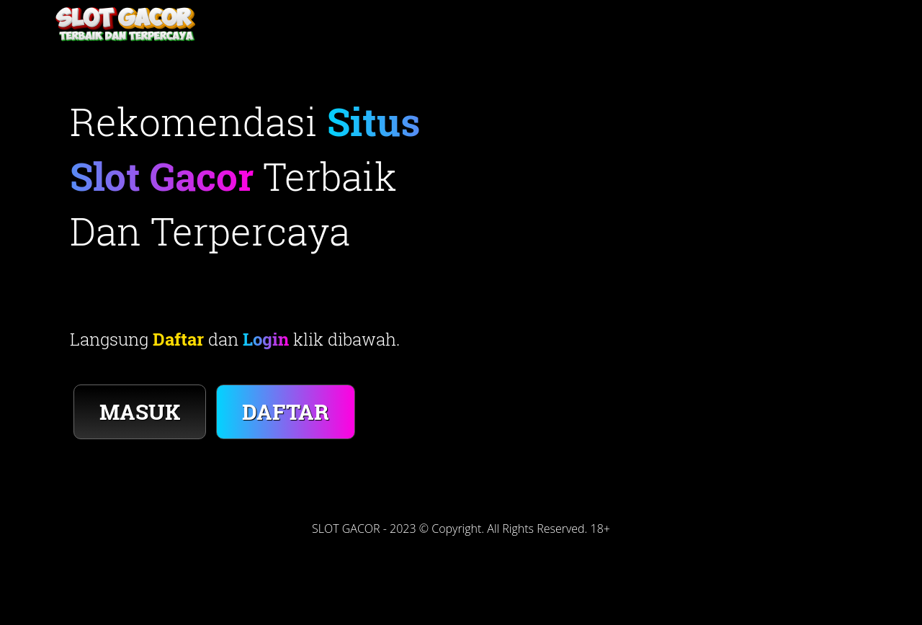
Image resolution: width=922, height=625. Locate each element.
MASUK (139, 411)
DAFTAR (285, 411)
